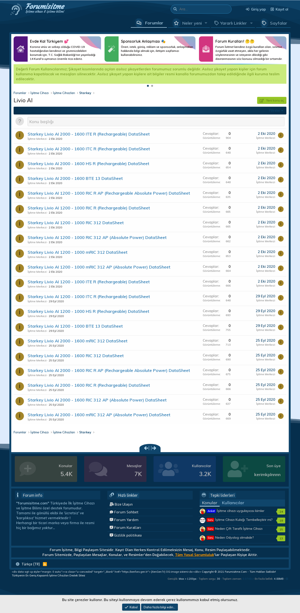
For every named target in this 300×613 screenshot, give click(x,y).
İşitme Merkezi (37, 138)
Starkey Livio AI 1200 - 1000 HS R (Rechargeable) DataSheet (88, 311)
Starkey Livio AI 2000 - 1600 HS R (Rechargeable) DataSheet (88, 163)
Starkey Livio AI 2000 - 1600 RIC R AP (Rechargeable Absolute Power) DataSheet (109, 370)
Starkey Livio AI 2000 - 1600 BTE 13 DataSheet (75, 178)
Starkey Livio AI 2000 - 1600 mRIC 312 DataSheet (78, 341)
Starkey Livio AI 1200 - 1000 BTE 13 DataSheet (75, 326)
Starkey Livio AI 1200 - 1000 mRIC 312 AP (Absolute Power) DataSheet (99, 267)
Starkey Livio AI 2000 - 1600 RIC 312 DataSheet (76, 355)
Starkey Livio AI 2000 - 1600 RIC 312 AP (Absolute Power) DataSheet (97, 400)
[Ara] (205, 9)
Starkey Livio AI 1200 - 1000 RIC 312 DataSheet (76, 222)
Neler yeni (192, 23)
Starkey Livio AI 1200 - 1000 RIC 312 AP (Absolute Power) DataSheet (97, 237)
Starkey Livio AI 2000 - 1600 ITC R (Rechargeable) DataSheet (89, 148)
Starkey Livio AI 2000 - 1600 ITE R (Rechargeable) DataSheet (89, 134)
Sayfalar (278, 23)
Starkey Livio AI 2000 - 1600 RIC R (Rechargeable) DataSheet (89, 385)
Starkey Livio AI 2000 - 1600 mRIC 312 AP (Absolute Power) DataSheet (99, 414)
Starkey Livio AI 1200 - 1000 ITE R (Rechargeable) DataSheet (89, 281)
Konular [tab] (209, 502)
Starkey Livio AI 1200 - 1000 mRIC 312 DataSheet (78, 252)
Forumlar (154, 23)
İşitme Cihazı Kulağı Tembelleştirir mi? (239, 520)
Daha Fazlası (57, 49)
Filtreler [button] (274, 110)
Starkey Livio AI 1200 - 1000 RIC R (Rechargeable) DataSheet (89, 208)
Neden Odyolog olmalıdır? (230, 537)
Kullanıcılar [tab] (233, 502)
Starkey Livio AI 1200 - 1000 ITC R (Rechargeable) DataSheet (89, 296)
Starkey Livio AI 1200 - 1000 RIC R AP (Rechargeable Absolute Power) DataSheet (109, 193)
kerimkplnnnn (267, 474)
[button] (206, 23)
